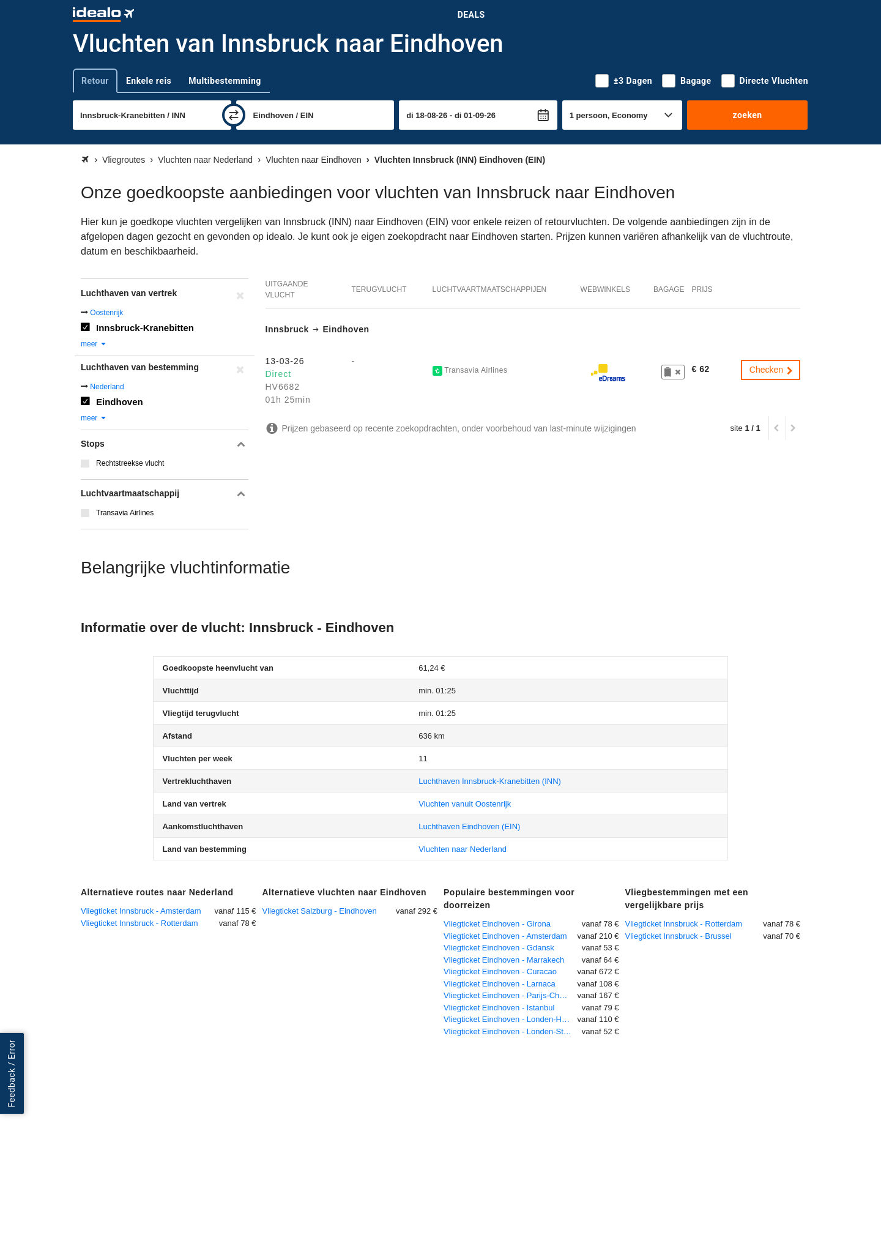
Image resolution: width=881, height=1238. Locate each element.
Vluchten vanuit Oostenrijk (464, 803)
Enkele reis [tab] (148, 81)
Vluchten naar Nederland (462, 849)
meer (94, 344)
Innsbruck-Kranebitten (145, 328)
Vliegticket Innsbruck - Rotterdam (139, 923)
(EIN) (469, 826)
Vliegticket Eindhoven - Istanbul (499, 1007)
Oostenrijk (106, 312)
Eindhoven (119, 402)
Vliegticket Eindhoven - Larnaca (500, 983)
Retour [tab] (95, 81)
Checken (771, 370)
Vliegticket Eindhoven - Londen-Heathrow (511, 1019)
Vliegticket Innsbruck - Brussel (678, 936)
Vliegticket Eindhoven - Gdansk (499, 947)
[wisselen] (233, 115)
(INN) (489, 781)
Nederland (107, 386)
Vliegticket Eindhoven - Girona (497, 923)
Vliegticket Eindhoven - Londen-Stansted (513, 1031)
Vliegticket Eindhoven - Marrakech (504, 959)
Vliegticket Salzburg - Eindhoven (319, 910)
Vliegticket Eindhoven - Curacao (500, 971)
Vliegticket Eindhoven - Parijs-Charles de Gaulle (511, 995)
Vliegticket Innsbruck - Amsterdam (141, 910)
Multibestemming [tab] (224, 81)
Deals (471, 15)
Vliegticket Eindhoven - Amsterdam (505, 936)
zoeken (747, 115)
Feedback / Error (12, 1073)
